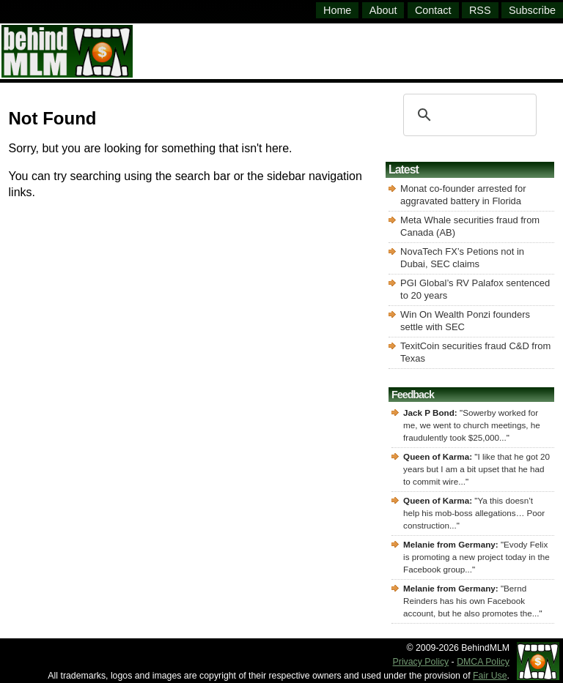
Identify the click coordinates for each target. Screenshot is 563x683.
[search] (467, 115)
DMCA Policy (483, 662)
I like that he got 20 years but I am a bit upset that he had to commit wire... (476, 469)
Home (337, 10)
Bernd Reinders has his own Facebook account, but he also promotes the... (471, 600)
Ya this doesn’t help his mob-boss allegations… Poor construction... (474, 513)
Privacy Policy (421, 662)
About (383, 10)
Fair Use (490, 676)
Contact (433, 10)
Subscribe (532, 10)
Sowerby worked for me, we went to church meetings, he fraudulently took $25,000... (471, 425)
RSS (480, 10)
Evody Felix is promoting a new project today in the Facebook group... (476, 557)
